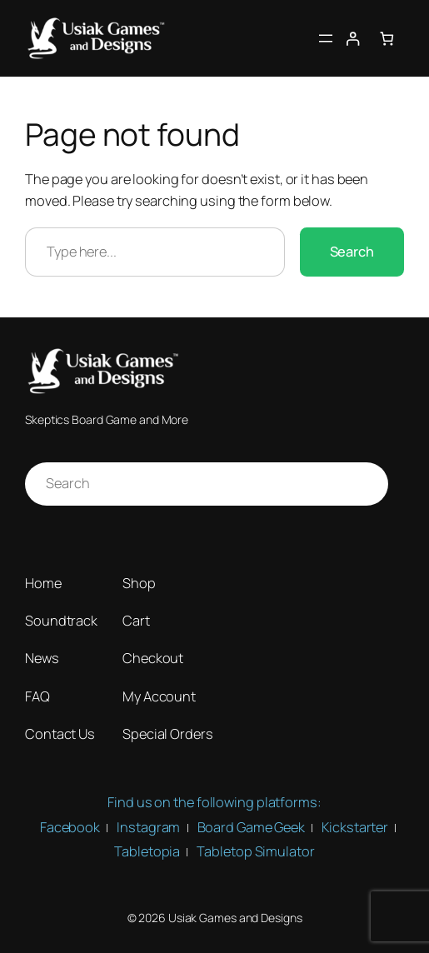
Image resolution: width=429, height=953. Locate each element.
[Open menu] (326, 38)
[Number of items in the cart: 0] (387, 38)
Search (352, 251)
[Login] (353, 38)
